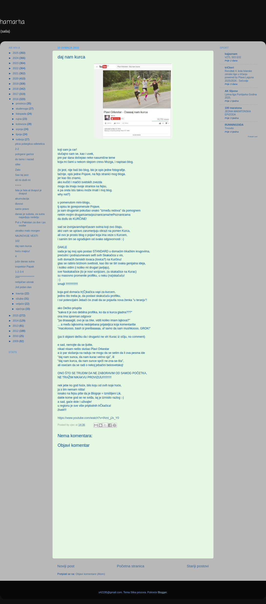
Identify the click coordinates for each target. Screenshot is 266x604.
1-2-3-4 (19, 271)
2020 (16, 78)
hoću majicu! (22, 251)
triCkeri (229, 67)
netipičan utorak (24, 281)
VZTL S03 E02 (233, 57)
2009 (16, 341)
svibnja (20, 139)
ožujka (20, 298)
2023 (16, 63)
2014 (16, 320)
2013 (16, 325)
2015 (16, 315)
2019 (16, 83)
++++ (18, 185)
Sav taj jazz (22, 174)
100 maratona (233, 107)
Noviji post (65, 566)
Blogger (162, 592)
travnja (20, 293)
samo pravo (22, 208)
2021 (16, 73)
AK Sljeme (231, 90)
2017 (16, 93)
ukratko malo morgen (27, 230)
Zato (17, 169)
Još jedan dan (23, 287)
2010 (16, 336)
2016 (16, 99)
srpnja (20, 129)
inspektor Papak (24, 266)
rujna (19, 118)
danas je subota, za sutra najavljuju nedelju (30, 216)
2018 (16, 88)
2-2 (17, 148)
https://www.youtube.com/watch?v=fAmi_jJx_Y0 (88, 418)
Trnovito (229, 128)
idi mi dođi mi (23, 180)
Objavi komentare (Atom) (90, 573)
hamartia (12, 22)
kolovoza (21, 124)
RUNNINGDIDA (234, 124)
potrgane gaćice (24, 154)
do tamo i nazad (24, 159)
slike (17, 164)
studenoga (22, 108)
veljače (20, 303)
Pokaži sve (252, 136)
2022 (16, 68)
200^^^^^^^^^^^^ (24, 276)
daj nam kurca (23, 246)
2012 (16, 330)
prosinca (21, 103)
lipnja (19, 134)
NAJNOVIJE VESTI (26, 235)
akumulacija (22, 198)
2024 (16, 57)
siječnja (20, 308)
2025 (16, 52)
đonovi (19, 203)
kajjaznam (231, 53)
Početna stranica (130, 566)
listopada (21, 113)
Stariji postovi (198, 566)
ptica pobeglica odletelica (30, 143)
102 (17, 240)
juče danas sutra (24, 261)
